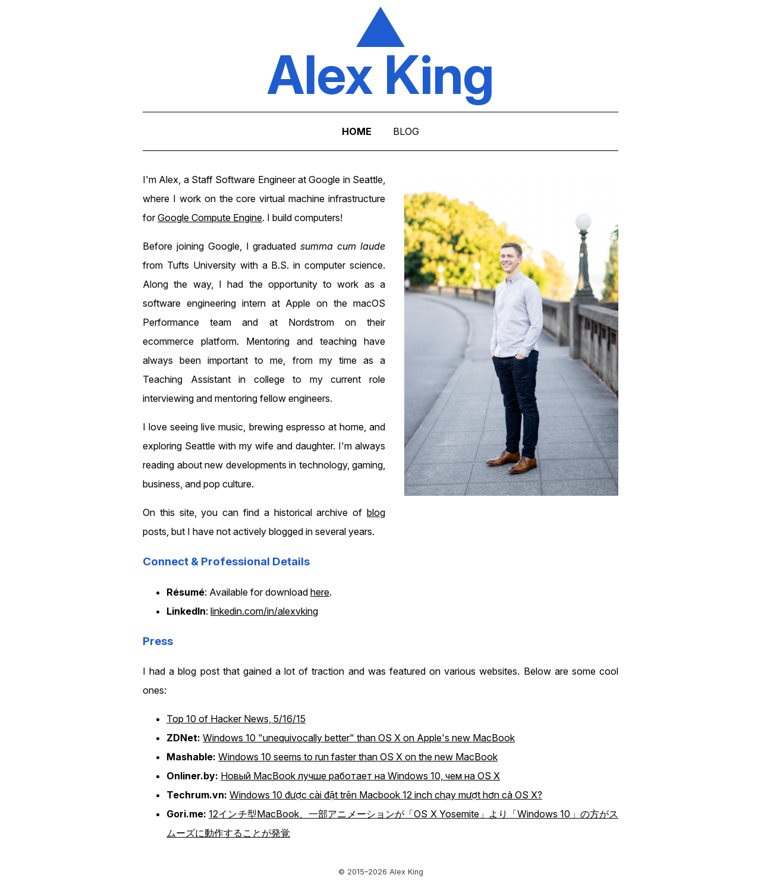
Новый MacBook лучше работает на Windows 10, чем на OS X (360, 776)
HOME (357, 131)
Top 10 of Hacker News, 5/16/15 (236, 719)
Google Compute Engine (210, 218)
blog (376, 512)
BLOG (406, 131)
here (319, 592)
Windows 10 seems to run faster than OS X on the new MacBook (358, 757)
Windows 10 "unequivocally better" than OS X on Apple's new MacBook (359, 738)
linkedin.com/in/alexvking (264, 611)
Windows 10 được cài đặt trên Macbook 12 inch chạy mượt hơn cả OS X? (385, 795)
